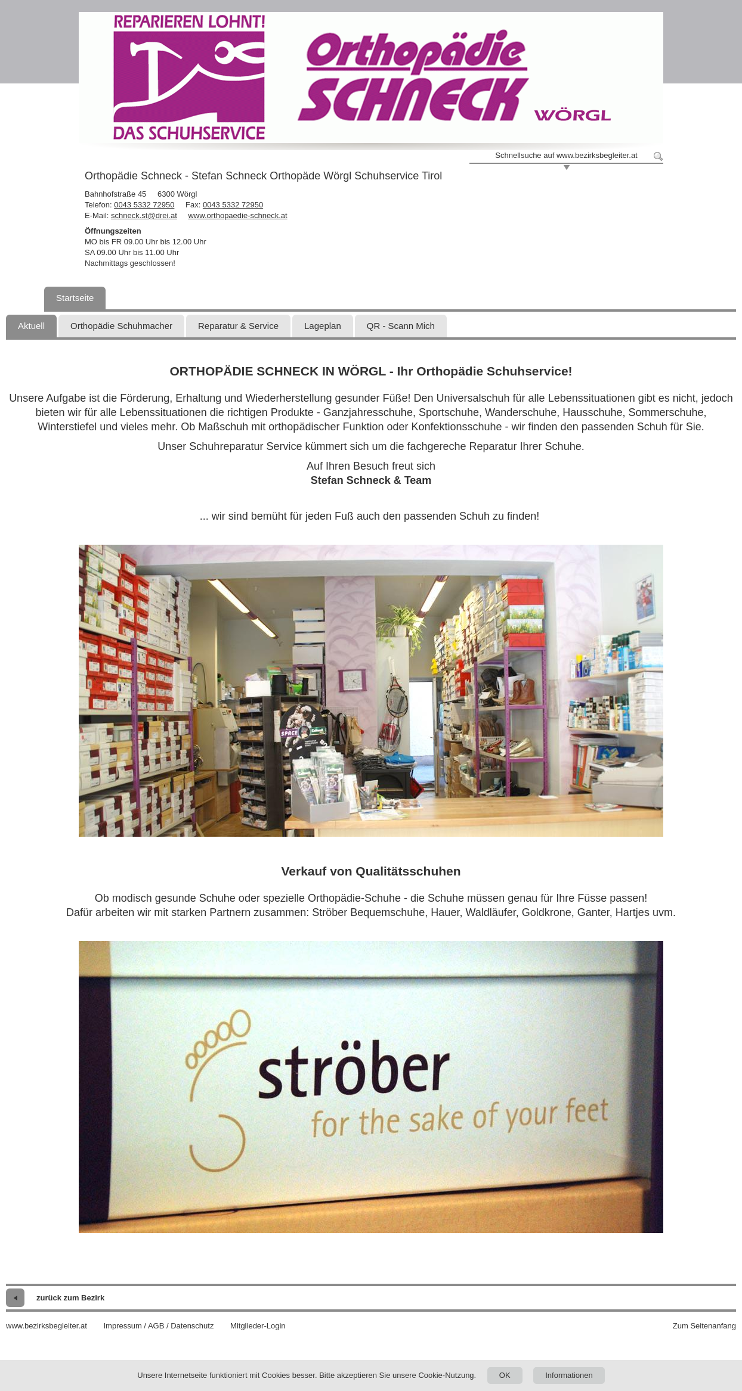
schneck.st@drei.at (144, 215)
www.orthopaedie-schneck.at (237, 215)
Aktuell (31, 326)
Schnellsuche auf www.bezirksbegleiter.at (566, 155)
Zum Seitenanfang (704, 1325)
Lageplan (322, 326)
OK (505, 1375)
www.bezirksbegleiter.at (46, 1325)
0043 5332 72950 (144, 204)
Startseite (75, 298)
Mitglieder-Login (258, 1325)
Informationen (569, 1375)
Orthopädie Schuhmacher (121, 326)
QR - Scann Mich (401, 326)
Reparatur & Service (238, 326)
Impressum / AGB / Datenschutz (158, 1325)
